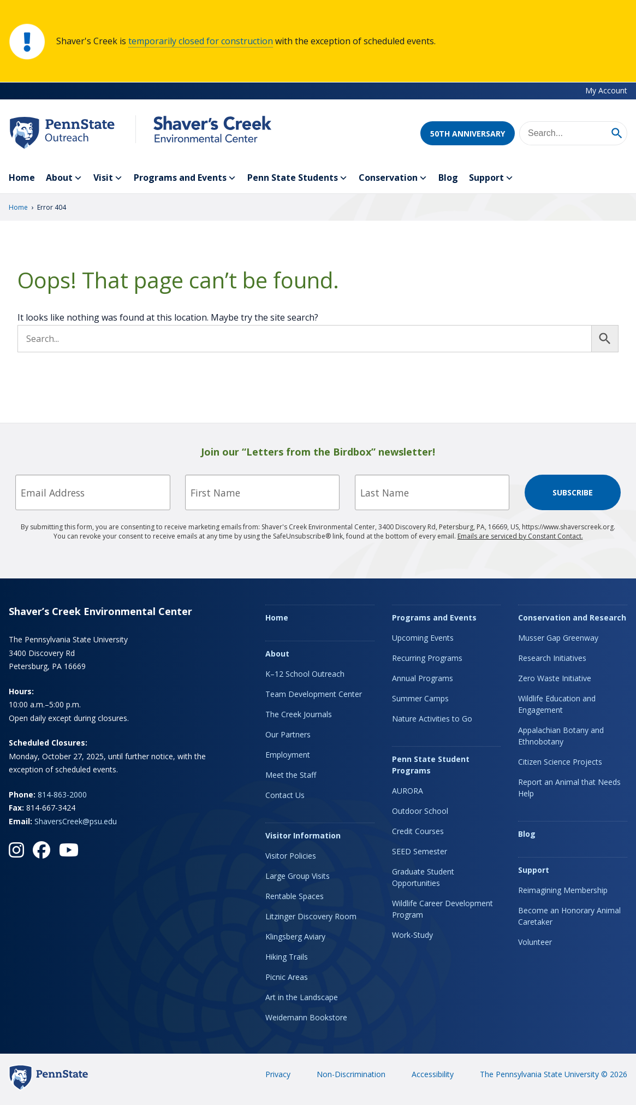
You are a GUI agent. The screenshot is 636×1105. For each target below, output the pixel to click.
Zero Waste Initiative (554, 678)
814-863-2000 (62, 794)
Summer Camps (420, 698)
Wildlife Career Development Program (442, 909)
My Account (606, 90)
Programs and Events (185, 178)
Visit (108, 178)
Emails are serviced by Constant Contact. (520, 536)
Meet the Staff (290, 775)
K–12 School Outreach (304, 674)
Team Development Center (313, 694)
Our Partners (288, 734)
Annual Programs (422, 678)
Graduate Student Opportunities (423, 877)
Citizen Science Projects (560, 762)
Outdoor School (420, 811)
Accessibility (433, 1074)
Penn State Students (297, 178)
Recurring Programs (427, 658)
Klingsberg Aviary (295, 936)
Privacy (277, 1074)
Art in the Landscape (301, 997)
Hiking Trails (286, 957)
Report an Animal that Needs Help (569, 788)
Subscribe (572, 492)
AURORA (407, 790)
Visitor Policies (290, 855)
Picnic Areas (286, 977)
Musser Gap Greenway (558, 638)
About (64, 178)
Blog (448, 178)
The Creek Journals (298, 714)
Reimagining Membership (563, 890)
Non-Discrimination (351, 1074)
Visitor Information (303, 835)
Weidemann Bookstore (306, 1017)
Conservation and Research (572, 617)
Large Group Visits (297, 876)
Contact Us (285, 795)
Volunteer (535, 942)
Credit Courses (418, 831)
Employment (287, 754)
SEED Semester (419, 851)
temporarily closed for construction (200, 41)
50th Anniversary (467, 133)
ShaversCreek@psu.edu (75, 821)
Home (22, 178)
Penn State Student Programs (430, 765)
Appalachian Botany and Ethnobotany (561, 736)
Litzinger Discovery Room (310, 916)
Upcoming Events (423, 638)
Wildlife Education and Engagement (557, 704)
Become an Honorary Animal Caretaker (569, 916)
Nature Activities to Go (432, 718)
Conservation (393, 178)
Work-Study (412, 935)
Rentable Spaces (294, 896)
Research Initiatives (552, 658)
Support (491, 178)
